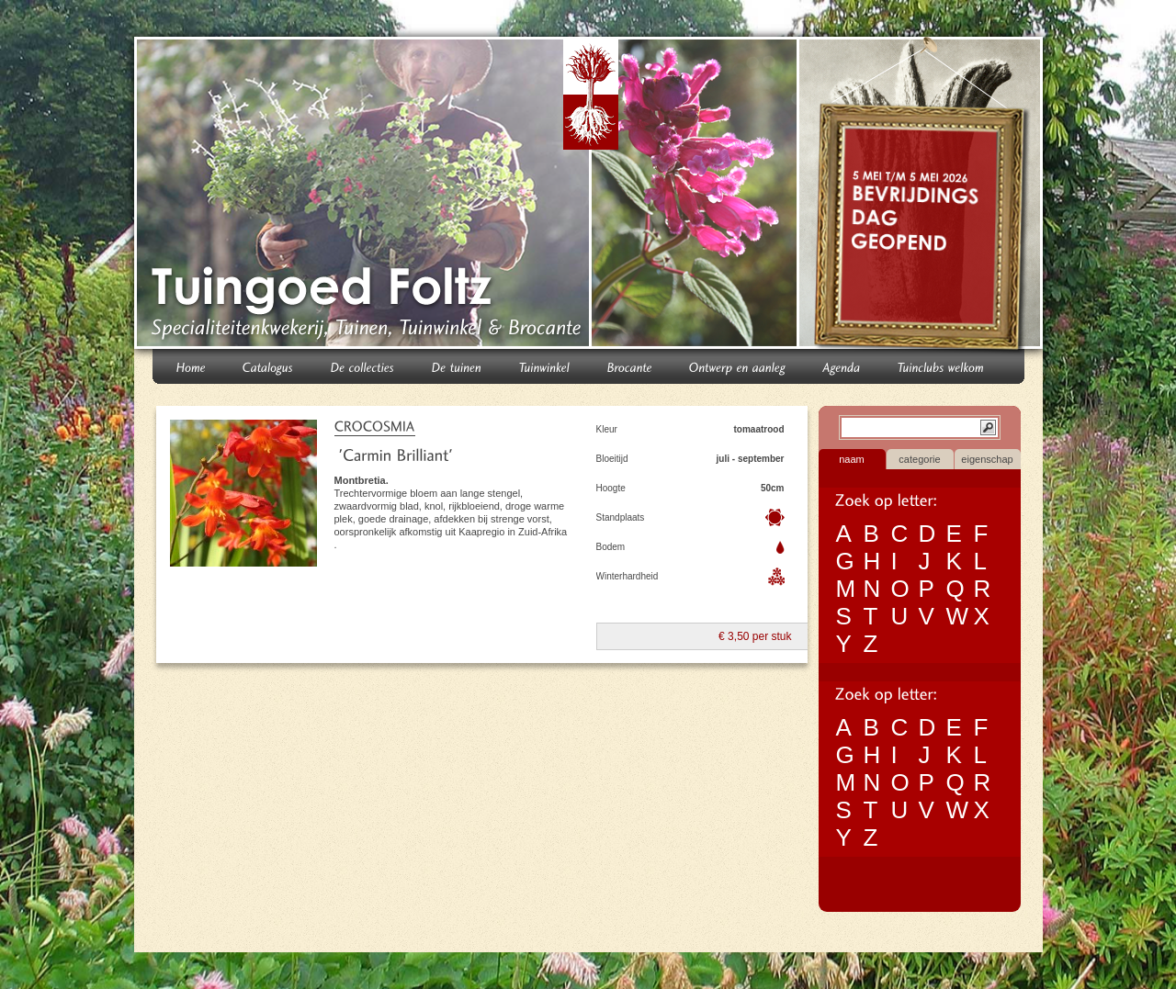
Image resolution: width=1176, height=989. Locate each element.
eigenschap (986, 459)
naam (852, 459)
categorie (919, 459)
